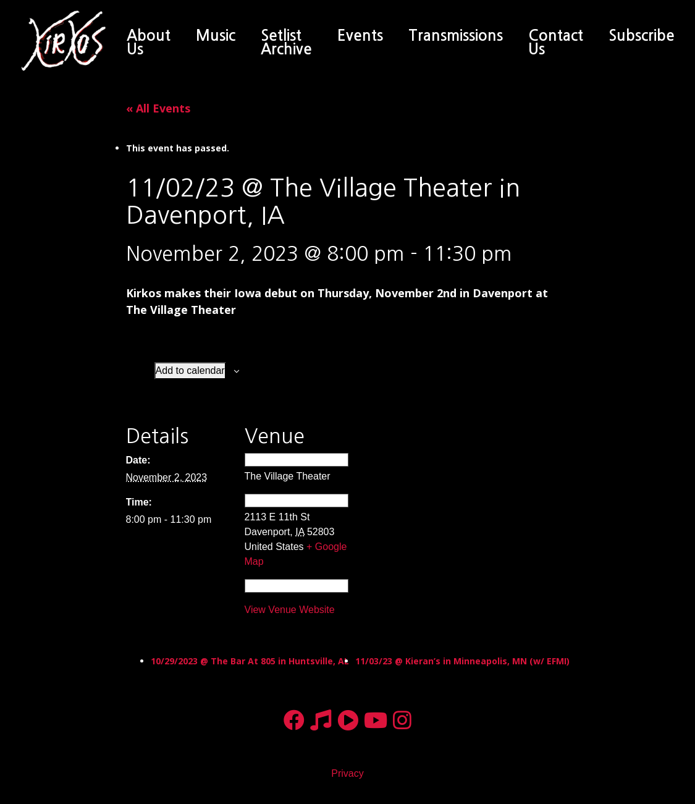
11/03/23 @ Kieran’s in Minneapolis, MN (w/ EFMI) (462, 661)
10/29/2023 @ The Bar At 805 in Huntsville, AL (250, 661)
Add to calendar (190, 370)
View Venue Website (290, 609)
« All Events (158, 108)
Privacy (347, 773)
